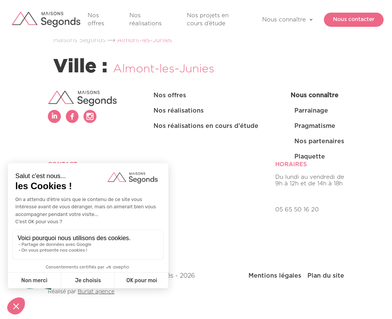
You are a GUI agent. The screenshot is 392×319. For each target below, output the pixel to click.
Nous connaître (284, 20)
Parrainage (311, 111)
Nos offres (96, 19)
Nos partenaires (319, 141)
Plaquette (309, 157)
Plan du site (325, 276)
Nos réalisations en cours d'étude (206, 126)
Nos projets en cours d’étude (208, 19)
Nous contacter (349, 19)
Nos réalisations (145, 19)
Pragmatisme (314, 126)
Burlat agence (96, 291)
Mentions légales (274, 276)
